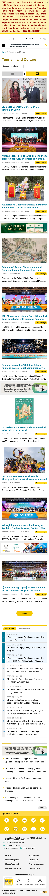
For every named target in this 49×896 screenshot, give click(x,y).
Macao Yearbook (12, 864)
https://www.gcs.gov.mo (15, 843)
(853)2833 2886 (12, 848)
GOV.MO (8, 855)
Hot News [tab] (9, 629)
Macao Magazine (12, 860)
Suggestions (34, 855)
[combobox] (12, 66)
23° (31, 39)
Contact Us (33, 860)
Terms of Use (34, 868)
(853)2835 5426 (29, 848)
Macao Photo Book (13, 868)
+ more (42, 808)
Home (4, 52)
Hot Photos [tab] (24, 629)
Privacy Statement (36, 864)
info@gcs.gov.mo (13, 845)
